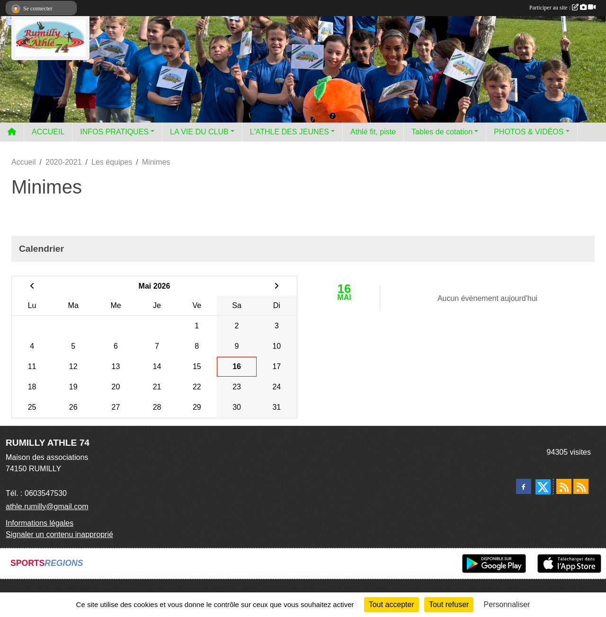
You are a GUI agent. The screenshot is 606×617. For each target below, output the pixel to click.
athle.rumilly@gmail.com (47, 506)
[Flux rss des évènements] (580, 486)
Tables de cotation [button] (441, 132)
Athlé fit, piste (373, 132)
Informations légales (39, 523)
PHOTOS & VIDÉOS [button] (528, 132)
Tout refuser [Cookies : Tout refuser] (449, 604)
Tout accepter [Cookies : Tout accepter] (391, 604)
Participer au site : (562, 7)
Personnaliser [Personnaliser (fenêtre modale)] (507, 604)
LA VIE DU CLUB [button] (199, 132)
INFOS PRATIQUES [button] (114, 132)
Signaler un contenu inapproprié (59, 534)
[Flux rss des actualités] (563, 486)
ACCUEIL (48, 132)
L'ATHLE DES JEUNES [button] (289, 132)
